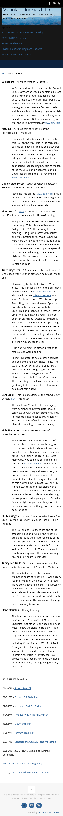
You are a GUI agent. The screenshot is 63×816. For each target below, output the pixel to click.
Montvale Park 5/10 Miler (28, 706)
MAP (21, 211)
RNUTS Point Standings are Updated (22, 49)
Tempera (42, 812)
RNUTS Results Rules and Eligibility (22, 763)
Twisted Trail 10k (23, 733)
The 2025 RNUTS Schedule (16, 54)
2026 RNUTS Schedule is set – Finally (22, 32)
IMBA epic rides (45, 193)
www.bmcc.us (52, 122)
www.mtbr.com (20, 177)
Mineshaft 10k (22, 724)
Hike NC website (42, 295)
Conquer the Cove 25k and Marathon (35, 741)
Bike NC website (42, 291)
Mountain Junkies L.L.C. (28, 9)
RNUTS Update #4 (12, 43)
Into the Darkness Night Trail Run (30, 772)
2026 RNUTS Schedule (14, 38)
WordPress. (54, 812)
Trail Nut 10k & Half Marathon (31, 715)
